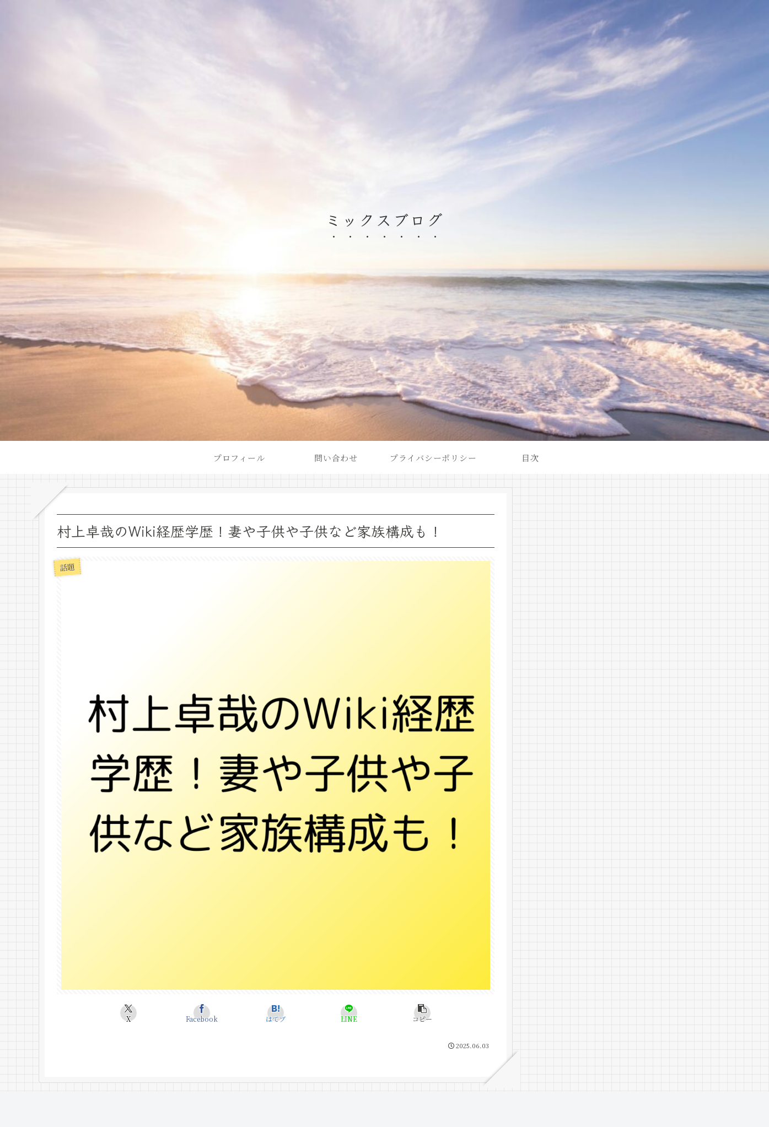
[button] (423, 1013)
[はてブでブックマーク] (275, 1013)
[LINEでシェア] (349, 1013)
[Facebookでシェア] (202, 1013)
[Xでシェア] (128, 1013)
